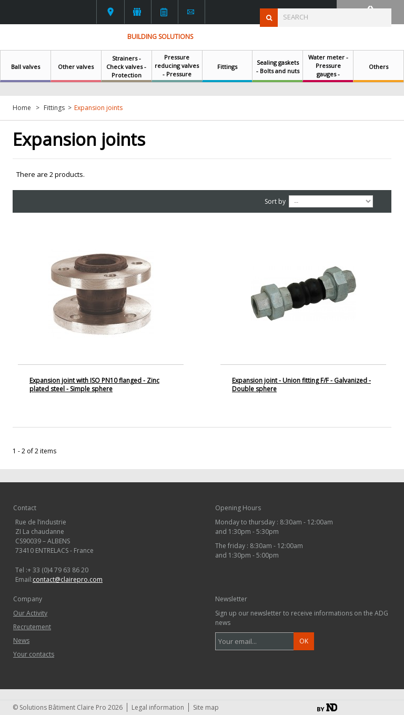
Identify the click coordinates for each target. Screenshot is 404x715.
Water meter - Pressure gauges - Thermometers (328, 69)
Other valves (76, 67)
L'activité (137, 12)
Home (22, 108)
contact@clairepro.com (68, 579)
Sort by (275, 201)
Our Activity (30, 613)
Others (378, 67)
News (164, 12)
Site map (206, 707)
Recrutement (32, 626)
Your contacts (110, 12)
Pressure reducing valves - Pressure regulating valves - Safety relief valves (177, 78)
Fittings (227, 67)
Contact (191, 12)
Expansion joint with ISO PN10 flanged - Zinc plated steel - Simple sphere (94, 384)
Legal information (158, 707)
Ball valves (25, 67)
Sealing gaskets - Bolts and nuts (277, 66)
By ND (327, 707)
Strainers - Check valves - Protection (126, 66)
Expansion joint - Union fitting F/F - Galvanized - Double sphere (301, 384)
